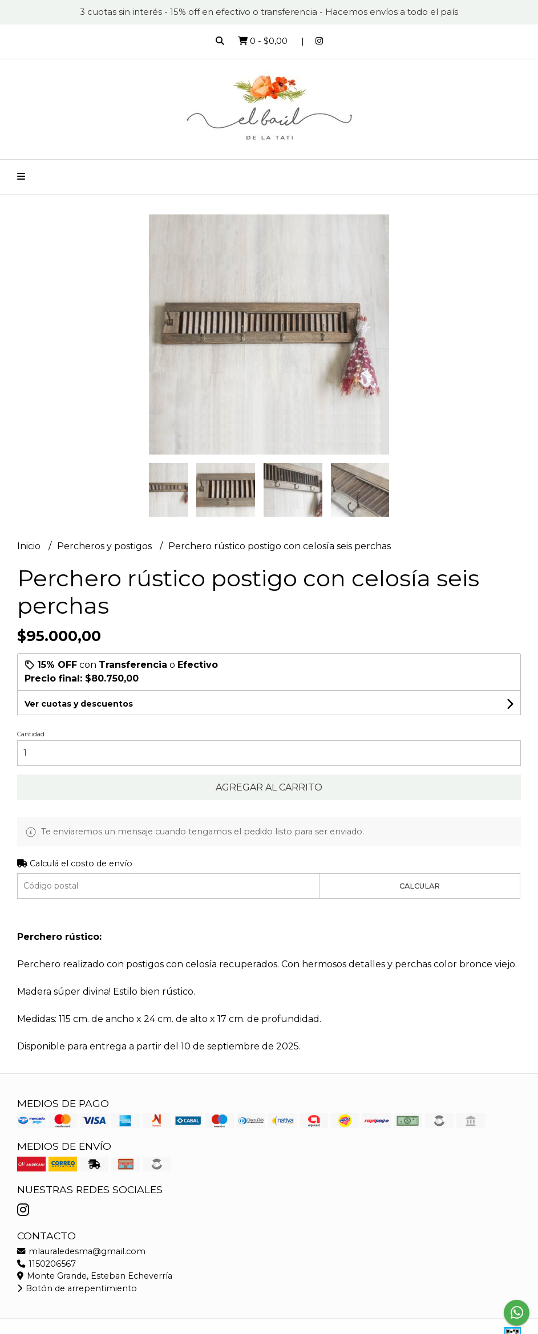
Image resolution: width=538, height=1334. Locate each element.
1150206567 (46, 1264)
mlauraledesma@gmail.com (81, 1251)
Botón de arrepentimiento (77, 1288)
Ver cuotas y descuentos (79, 704)
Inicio (30, 546)
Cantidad (31, 734)
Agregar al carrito (269, 787)
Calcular (419, 886)
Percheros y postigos (105, 546)
